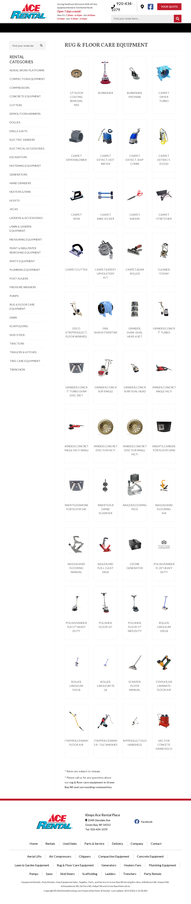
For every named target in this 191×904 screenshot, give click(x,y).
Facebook (143, 821)
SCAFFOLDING (19, 326)
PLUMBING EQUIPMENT (25, 269)
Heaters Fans (132, 865)
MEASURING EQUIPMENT (26, 239)
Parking (103, 27)
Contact (162, 27)
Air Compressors (60, 856)
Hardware (143, 27)
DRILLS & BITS (18, 131)
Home (34, 843)
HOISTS (15, 200)
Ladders (110, 874)
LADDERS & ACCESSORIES (26, 217)
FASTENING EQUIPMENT (25, 165)
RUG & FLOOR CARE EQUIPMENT (22, 306)
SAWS (13, 317)
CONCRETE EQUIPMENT (25, 96)
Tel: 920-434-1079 (96, 829)
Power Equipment (60, 27)
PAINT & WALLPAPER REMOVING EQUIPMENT (25, 250)
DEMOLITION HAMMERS (25, 113)
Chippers (85, 856)
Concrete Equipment (150, 856)
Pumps (33, 874)
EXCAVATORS (18, 157)
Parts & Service (94, 843)
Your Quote (169, 7)
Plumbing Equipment (162, 865)
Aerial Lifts (34, 856)
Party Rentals (152, 874)
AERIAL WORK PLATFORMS (27, 70)
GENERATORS (18, 174)
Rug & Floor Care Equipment (75, 865)
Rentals (14, 27)
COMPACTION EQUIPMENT (27, 78)
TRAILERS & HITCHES (23, 352)
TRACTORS (17, 343)
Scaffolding (89, 874)
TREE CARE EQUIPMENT (25, 361)
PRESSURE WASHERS (23, 287)
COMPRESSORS (20, 87)
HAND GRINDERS (20, 183)
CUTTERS (16, 105)
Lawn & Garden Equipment (32, 865)
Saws (49, 874)
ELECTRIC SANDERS (22, 139)
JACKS (14, 209)
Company (122, 27)
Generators (108, 865)
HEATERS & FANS (20, 191)
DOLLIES (15, 122)
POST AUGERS (19, 278)
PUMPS (14, 296)
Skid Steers (67, 874)
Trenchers (129, 874)
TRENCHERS (17, 369)
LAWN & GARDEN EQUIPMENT (20, 228)
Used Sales (34, 27)
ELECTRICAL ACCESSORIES (27, 148)
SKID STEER (17, 335)
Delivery (85, 27)
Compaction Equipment (113, 856)
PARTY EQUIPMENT (22, 261)
